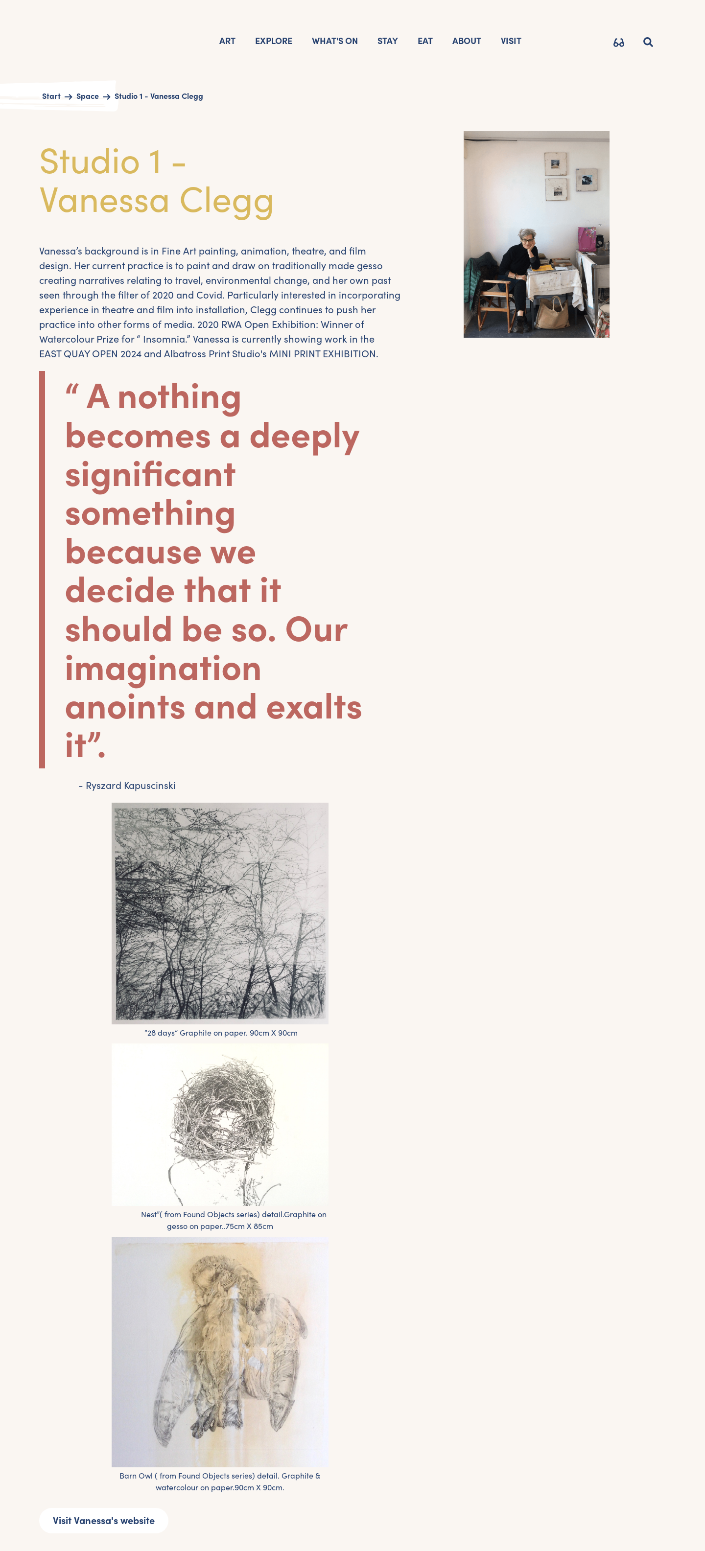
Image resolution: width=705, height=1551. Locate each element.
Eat (425, 40)
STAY (387, 40)
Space (87, 96)
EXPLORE (273, 40)
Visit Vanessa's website (104, 1520)
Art (227, 40)
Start (51, 96)
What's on (335, 40)
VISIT (511, 40)
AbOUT (466, 40)
